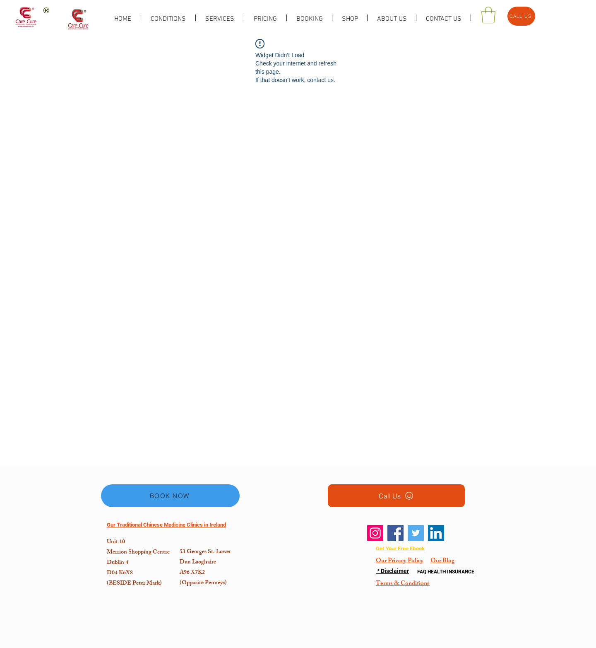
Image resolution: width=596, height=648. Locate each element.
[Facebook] (395, 533)
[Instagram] (375, 533)
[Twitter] (416, 533)
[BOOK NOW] (170, 495)
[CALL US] (521, 16)
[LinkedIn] (436, 533)
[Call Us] (396, 495)
